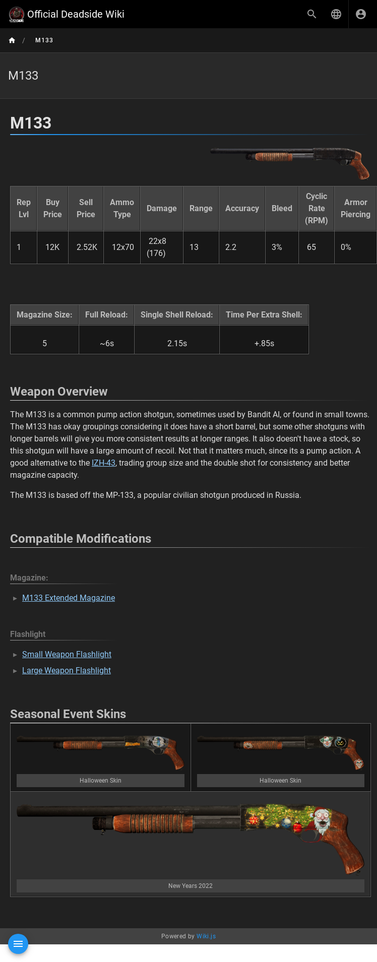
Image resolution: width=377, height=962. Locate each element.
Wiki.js (206, 936)
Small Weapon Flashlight (66, 654)
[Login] (361, 14)
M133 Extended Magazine (68, 598)
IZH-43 (103, 463)
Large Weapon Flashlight (66, 670)
